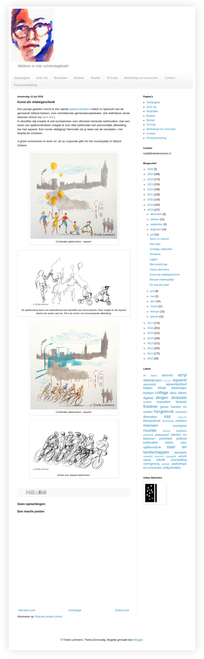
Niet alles (155, 244)
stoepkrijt (148, 456)
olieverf (166, 431)
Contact (170, 78)
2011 (150, 353)
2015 (150, 333)
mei (152, 296)
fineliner (150, 406)
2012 (150, 348)
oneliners (181, 430)
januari (154, 316)
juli (152, 234)
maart (154, 306)
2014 (150, 338)
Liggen (154, 259)
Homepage (75, 610)
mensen (150, 425)
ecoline (147, 402)
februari (155, 311)
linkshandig (168, 421)
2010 (150, 358)
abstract (167, 375)
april (153, 301)
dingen (162, 397)
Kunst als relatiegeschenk (164, 274)
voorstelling (179, 460)
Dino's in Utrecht (159, 238)
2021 (150, 194)
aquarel (180, 380)
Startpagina (22, 78)
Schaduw (155, 254)
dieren (182, 393)
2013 (150, 343)
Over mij (41, 78)
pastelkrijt (148, 435)
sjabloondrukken (79, 109)
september (156, 224)
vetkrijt (147, 460)
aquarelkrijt (149, 384)
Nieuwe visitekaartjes (162, 279)
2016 (150, 328)
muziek (149, 430)
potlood (181, 438)
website (166, 464)
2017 (150, 323)
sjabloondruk (152, 447)
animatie (167, 380)
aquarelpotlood (176, 384)
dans (173, 393)
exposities (163, 402)
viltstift (160, 460)
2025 (150, 174)
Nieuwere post (26, 610)
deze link (47, 117)
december (156, 214)
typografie (171, 456)
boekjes (148, 393)
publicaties (150, 442)
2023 (150, 184)
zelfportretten (172, 467)
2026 (150, 169)
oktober (155, 219)
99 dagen (150, 375)
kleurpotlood (151, 420)
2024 (150, 179)
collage (161, 392)
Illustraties (60, 78)
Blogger (138, 639)
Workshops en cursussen (141, 78)
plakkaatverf (162, 434)
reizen (169, 442)
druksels (179, 397)
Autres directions (159, 269)
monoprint (180, 425)
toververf (159, 456)
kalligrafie (182, 417)
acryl (182, 375)
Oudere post (122, 610)
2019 (150, 204)
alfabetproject (152, 380)
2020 (150, 199)
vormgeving (151, 463)
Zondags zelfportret (161, 249)
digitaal (148, 398)
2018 (150, 209)
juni (152, 291)
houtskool (181, 412)
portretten (166, 438)
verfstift (182, 456)
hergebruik (164, 411)
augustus (156, 229)
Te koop (112, 78)
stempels (180, 452)
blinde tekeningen (172, 388)
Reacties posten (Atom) (48, 616)
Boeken (79, 78)
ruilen (183, 442)
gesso (164, 407)
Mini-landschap (158, 264)
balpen (148, 388)
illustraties (150, 417)
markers (181, 420)
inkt (167, 416)
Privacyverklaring (25, 85)
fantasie (181, 402)
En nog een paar (159, 284)
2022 (150, 189)
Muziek (95, 78)
